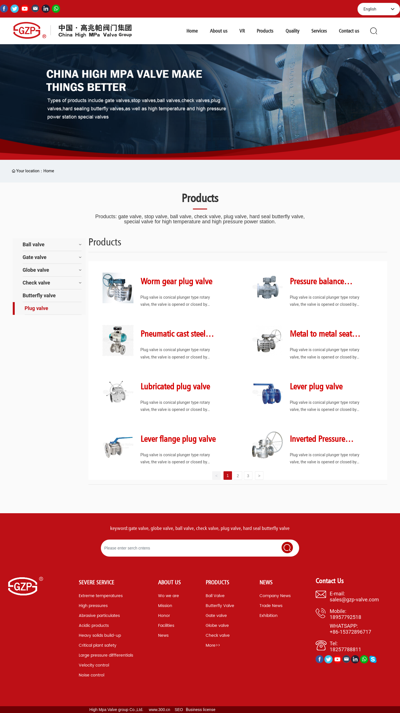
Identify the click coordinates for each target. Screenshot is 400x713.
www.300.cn (159, 709)
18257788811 (345, 649)
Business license (200, 709)
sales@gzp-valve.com (354, 599)
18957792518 (345, 617)
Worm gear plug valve (176, 281)
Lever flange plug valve (178, 439)
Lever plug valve (316, 386)
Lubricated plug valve (175, 386)
